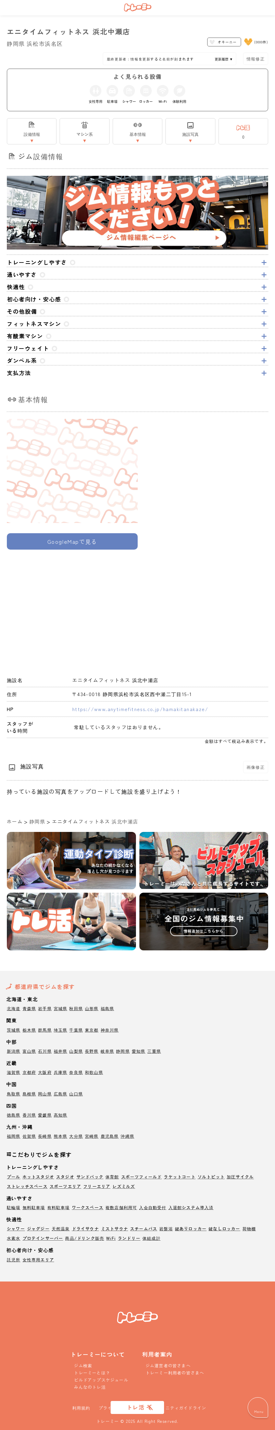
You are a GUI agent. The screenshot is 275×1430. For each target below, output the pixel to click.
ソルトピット (211, 1176)
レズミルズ (123, 1186)
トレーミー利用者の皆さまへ (175, 1372)
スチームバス (143, 1228)
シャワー (16, 1228)
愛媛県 (45, 1115)
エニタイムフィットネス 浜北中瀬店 (95, 821)
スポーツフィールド (141, 1176)
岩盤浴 (166, 1228)
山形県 (92, 1008)
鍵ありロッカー (191, 1228)
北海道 (14, 1008)
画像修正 (256, 767)
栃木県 (29, 1030)
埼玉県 (60, 1030)
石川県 (45, 1051)
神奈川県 (110, 1030)
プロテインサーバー (43, 1238)
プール (14, 1176)
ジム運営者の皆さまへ (168, 1365)
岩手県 (45, 1008)
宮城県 (60, 1008)
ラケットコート (179, 1176)
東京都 (92, 1030)
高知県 (60, 1115)
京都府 (29, 1072)
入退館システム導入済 (191, 1207)
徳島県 (14, 1115)
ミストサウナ (114, 1228)
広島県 (60, 1093)
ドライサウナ (85, 1228)
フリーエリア (96, 1186)
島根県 (29, 1093)
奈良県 (76, 1072)
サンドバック (89, 1176)
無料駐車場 (34, 1207)
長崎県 (45, 1136)
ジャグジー (38, 1228)
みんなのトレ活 (89, 1387)
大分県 (76, 1136)
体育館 (112, 1176)
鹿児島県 (110, 1136)
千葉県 (76, 1030)
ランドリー (129, 1238)
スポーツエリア (65, 1186)
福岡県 (14, 1136)
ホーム (15, 821)
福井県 (60, 1051)
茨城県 (14, 1030)
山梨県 (76, 1051)
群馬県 (45, 1030)
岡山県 (45, 1093)
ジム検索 (83, 1365)
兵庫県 (60, 1072)
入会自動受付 (152, 1207)
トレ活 (136, 1407)
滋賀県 (14, 1072)
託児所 (14, 1259)
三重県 (154, 1051)
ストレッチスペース (27, 1186)
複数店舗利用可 (121, 1207)
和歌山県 (94, 1072)
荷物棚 (249, 1228)
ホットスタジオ (38, 1176)
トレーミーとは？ (92, 1372)
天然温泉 (61, 1228)
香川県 (29, 1115)
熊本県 (60, 1136)
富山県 (29, 1051)
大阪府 (45, 1072)
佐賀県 (29, 1136)
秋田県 (76, 1008)
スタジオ (65, 1176)
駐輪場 (14, 1207)
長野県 (92, 1051)
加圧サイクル (240, 1176)
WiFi (111, 1238)
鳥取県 (14, 1093)
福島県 (107, 1008)
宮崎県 (92, 1136)
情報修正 (256, 58)
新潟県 (14, 1051)
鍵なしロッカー (224, 1228)
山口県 (76, 1093)
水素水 (14, 1238)
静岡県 (37, 821)
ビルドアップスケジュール (101, 1380)
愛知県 (139, 1051)
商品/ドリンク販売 (84, 1238)
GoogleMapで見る (72, 541)
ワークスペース (87, 1207)
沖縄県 (127, 1136)
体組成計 (151, 1238)
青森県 (29, 1008)
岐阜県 (107, 1051)
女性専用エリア (38, 1259)
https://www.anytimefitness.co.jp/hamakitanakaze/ (140, 709)
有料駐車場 (58, 1207)
